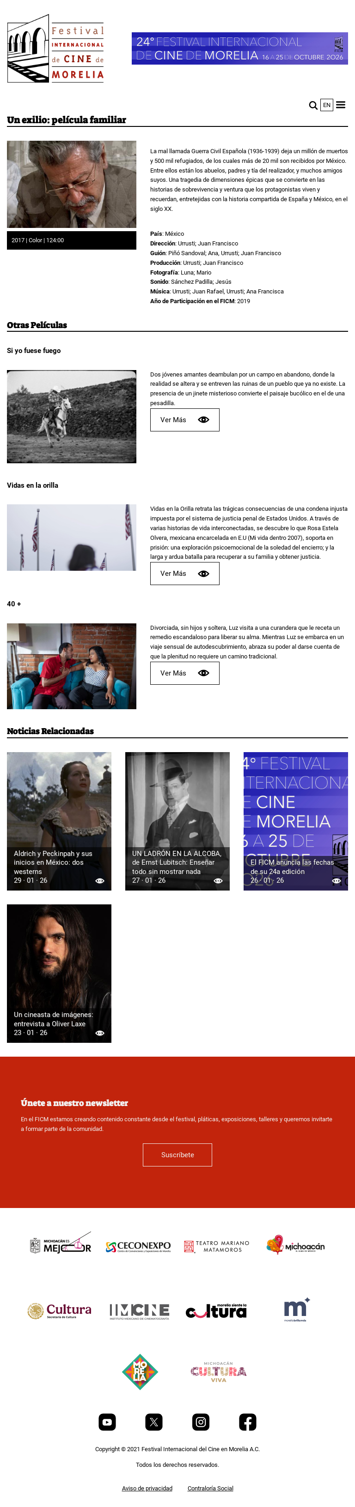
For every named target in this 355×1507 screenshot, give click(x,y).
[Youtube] (107, 1428)
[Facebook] (248, 1428)
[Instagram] (201, 1428)
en (327, 105)
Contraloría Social (210, 1488)
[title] (59, 1268)
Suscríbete (177, 1155)
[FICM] (55, 50)
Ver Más (184, 419)
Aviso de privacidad (147, 1488)
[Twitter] (154, 1428)
